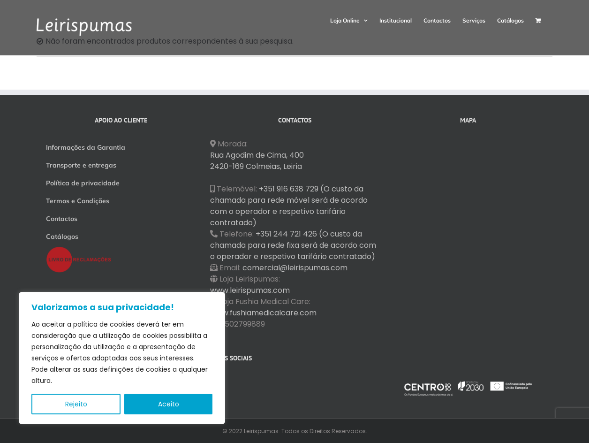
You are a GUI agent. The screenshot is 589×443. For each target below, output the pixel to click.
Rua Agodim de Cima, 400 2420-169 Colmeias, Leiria (257, 161)
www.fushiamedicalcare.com (263, 312)
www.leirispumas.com (250, 290)
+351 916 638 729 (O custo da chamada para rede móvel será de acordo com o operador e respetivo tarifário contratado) (289, 205)
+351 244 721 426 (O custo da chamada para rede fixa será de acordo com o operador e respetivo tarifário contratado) (293, 245)
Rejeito (76, 404)
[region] (122, 358)
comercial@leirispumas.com (294, 267)
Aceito (168, 404)
